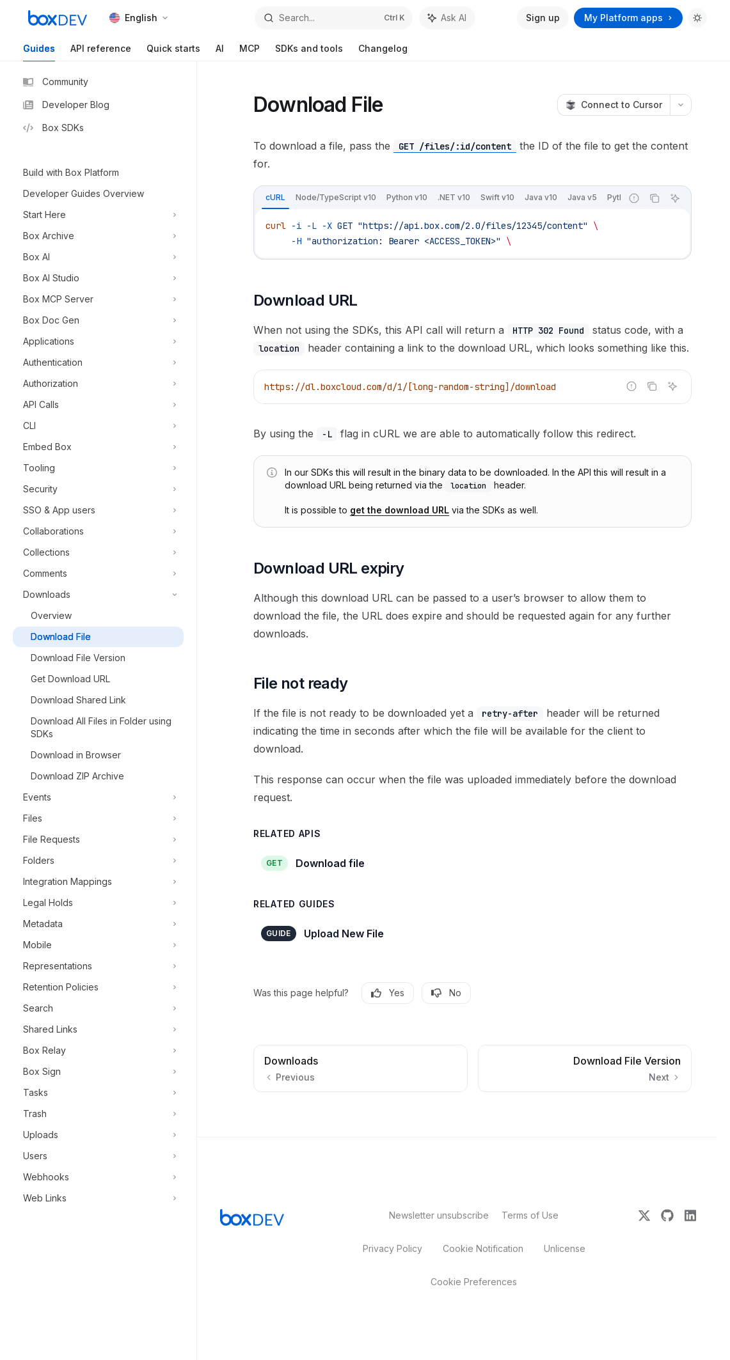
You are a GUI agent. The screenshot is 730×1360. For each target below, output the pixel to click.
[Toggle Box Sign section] (98, 1071)
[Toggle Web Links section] (98, 1198)
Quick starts (173, 52)
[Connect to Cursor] (613, 105)
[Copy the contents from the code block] (654, 198)
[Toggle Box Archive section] (98, 236)
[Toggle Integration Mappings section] (98, 881)
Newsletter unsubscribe (435, 1215)
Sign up (543, 17)
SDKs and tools (309, 52)
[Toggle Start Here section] (98, 215)
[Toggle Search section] (98, 1008)
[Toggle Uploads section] (98, 1135)
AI (220, 52)
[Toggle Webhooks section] (98, 1177)
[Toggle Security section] (98, 489)
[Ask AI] (675, 198)
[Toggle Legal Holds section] (98, 903)
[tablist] (438, 198)
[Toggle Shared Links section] (98, 1029)
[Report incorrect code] (634, 198)
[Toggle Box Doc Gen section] (98, 320)
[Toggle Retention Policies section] (98, 987)
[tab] (275, 197)
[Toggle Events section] (98, 797)
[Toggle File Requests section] (98, 839)
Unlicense (564, 1248)
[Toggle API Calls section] (98, 405)
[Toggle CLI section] (98, 426)
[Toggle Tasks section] (98, 1093)
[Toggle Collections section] (98, 552)
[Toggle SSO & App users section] (98, 510)
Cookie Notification (483, 1248)
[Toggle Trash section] (98, 1114)
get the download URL (399, 509)
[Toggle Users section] (98, 1156)
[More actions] (681, 105)
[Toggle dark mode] (697, 17)
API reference (100, 52)
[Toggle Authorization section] (98, 383)
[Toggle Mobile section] (98, 945)
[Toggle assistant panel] (447, 17)
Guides (39, 52)
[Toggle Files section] (98, 818)
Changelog (383, 52)
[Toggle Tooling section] (98, 468)
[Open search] (334, 17)
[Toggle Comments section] (98, 573)
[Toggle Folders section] (98, 860)
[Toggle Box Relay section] (98, 1050)
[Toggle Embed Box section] (98, 447)
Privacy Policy (392, 1248)
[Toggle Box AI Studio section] (98, 278)
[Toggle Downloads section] (98, 594)
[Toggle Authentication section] (98, 362)
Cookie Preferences (474, 1281)
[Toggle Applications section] (98, 341)
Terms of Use (530, 1215)
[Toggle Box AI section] (98, 257)
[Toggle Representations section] (98, 966)
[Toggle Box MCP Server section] (98, 299)
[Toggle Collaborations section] (98, 531)
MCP (249, 52)
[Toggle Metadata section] (98, 924)
